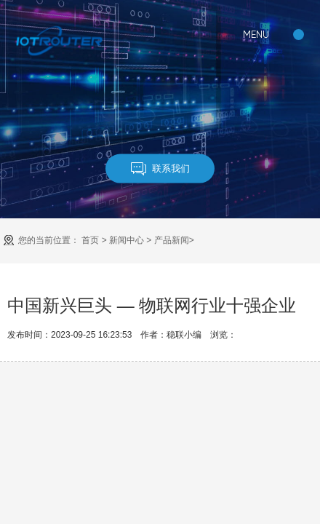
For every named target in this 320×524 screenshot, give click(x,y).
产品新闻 (171, 240)
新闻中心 (126, 240)
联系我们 (160, 168)
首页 (90, 240)
